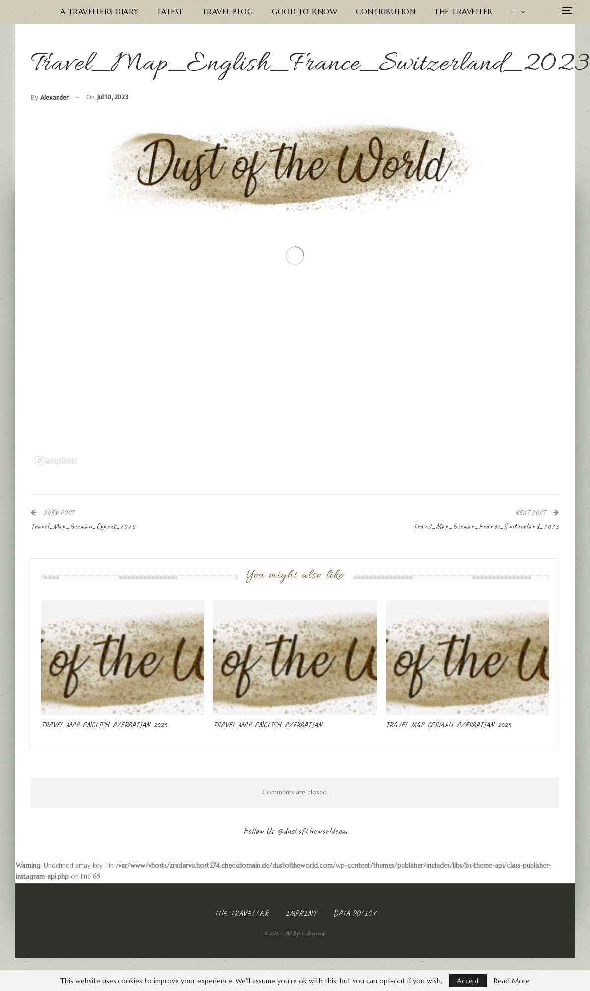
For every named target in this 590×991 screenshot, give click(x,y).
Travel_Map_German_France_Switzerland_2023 (486, 526)
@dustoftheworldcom (312, 830)
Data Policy (354, 913)
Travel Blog (227, 11)
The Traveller (463, 11)
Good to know (304, 11)
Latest (170, 11)
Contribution (385, 11)
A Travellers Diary (99, 11)
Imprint (301, 913)
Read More (512, 980)
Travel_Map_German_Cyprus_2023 (83, 526)
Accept (468, 980)
